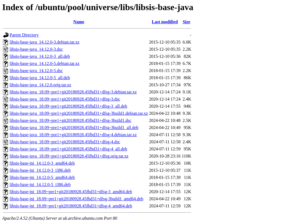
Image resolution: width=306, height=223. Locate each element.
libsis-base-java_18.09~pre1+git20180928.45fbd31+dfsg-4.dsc (65, 141)
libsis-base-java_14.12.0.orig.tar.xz (40, 84)
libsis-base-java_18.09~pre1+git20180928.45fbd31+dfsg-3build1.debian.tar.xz (79, 113)
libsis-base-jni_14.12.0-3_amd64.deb (42, 163)
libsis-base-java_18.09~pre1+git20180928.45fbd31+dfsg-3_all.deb (68, 106)
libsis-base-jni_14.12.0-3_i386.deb (40, 170)
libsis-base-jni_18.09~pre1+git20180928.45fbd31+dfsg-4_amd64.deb (71, 206)
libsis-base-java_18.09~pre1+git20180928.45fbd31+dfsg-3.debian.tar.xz (73, 92)
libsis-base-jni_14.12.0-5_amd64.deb (42, 177)
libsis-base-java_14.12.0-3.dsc (36, 49)
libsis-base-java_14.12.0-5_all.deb (40, 77)
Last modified (165, 21)
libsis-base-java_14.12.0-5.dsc (36, 70)
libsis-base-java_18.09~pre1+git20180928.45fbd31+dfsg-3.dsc (65, 99)
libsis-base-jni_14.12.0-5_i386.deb (40, 184)
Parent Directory (24, 35)
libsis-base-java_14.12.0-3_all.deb (40, 56)
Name (78, 21)
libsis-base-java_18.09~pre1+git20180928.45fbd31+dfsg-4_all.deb (68, 149)
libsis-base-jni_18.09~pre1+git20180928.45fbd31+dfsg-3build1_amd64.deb (76, 198)
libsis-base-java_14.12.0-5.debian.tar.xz (45, 63)
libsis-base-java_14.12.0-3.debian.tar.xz (45, 42)
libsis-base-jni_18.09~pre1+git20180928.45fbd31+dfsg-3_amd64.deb (71, 191)
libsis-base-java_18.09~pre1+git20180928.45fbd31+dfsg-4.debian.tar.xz (73, 134)
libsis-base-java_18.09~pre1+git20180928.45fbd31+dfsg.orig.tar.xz (69, 156)
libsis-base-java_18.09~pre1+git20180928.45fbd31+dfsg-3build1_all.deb (74, 127)
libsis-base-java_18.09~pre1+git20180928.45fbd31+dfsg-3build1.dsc (70, 120)
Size (186, 21)
